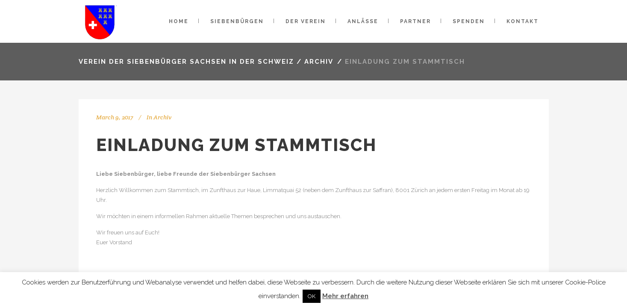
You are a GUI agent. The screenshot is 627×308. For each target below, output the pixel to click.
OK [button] (311, 296)
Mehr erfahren (345, 296)
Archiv (318, 61)
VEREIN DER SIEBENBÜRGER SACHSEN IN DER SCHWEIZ (186, 61)
